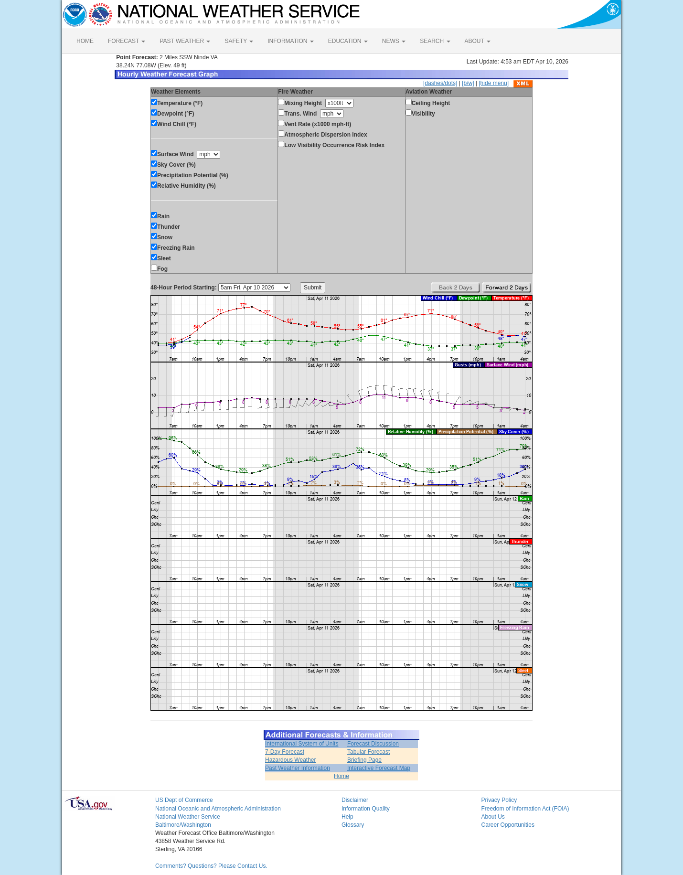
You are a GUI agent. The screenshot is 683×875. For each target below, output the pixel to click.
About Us (493, 816)
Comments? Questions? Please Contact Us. (211, 866)
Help (347, 816)
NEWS (394, 41)
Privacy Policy (499, 800)
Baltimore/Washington (183, 825)
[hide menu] (494, 83)
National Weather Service (187, 816)
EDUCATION (348, 41)
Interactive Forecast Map (378, 768)
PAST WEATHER (185, 41)
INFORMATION (290, 41)
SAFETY (238, 41)
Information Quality (366, 808)
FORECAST (126, 41)
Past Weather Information (297, 768)
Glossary (353, 825)
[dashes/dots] (440, 83)
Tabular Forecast (368, 751)
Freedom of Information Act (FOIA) (525, 808)
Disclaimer (355, 800)
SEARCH (435, 41)
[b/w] (468, 83)
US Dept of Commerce (184, 800)
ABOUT (478, 41)
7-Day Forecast (284, 751)
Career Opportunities (507, 825)
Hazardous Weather (290, 760)
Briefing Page (364, 760)
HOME (85, 41)
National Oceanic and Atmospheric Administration (218, 808)
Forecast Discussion (373, 743)
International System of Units (301, 743)
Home (341, 776)
